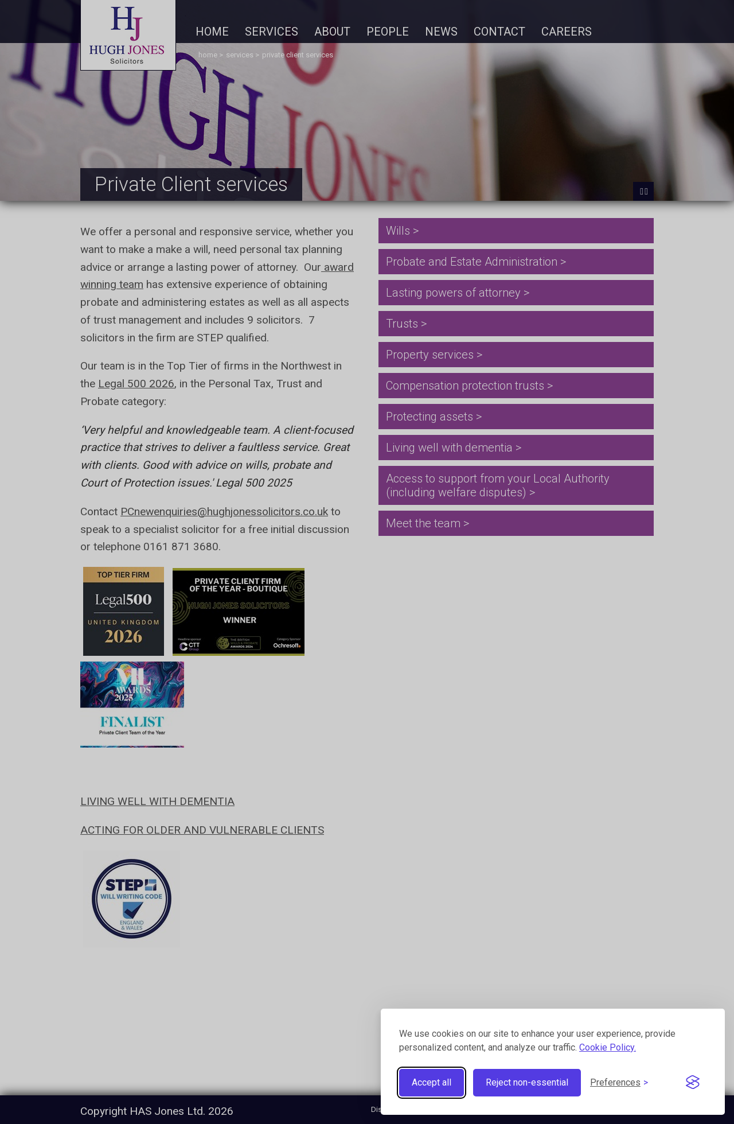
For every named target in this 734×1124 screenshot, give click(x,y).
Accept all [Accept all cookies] (431, 1082)
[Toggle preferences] (619, 1082)
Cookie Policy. (607, 1047)
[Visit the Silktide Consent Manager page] (692, 1082)
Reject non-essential (527, 1082)
